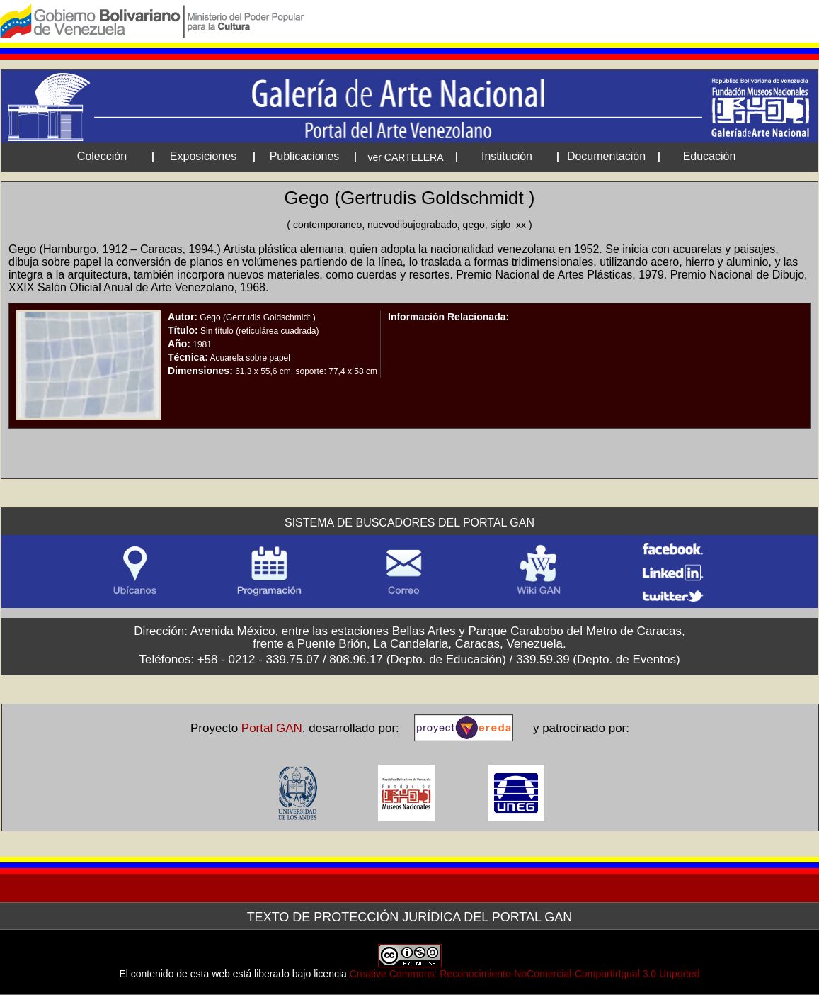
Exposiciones (203, 156)
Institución (506, 156)
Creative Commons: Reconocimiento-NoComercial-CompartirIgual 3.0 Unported (525, 973)
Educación (709, 156)
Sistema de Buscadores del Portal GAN (409, 523)
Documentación (606, 156)
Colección (102, 156)
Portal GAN (271, 728)
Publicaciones (305, 156)
